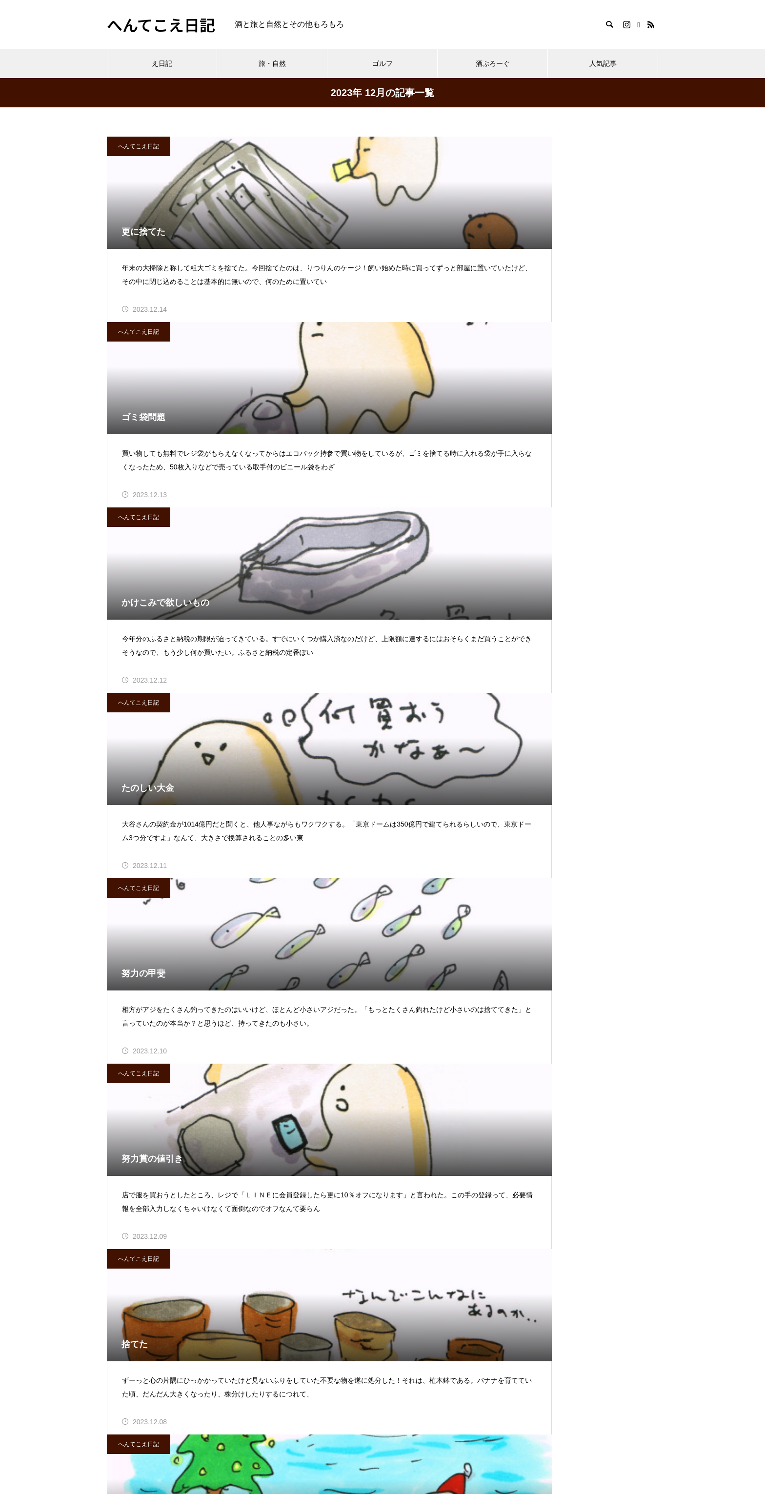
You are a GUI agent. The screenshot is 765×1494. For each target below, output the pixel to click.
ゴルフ (382, 63)
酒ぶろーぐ (493, 63)
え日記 (162, 63)
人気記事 (603, 63)
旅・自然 (272, 63)
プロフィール (130, 1426)
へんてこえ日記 (138, 146)
